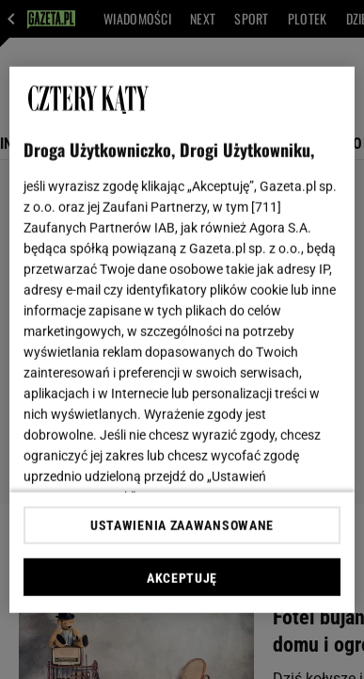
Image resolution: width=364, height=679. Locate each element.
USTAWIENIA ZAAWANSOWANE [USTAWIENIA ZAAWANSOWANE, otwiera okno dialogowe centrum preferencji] (182, 525)
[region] (182, 339)
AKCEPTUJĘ (182, 578)
